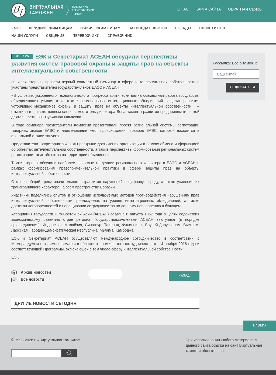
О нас (183, 9)
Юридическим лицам (50, 28)
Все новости (32, 279)
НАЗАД (184, 275)
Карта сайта (208, 9)
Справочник (120, 36)
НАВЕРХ (259, 325)
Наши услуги (24, 36)
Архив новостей (36, 272)
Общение (55, 36)
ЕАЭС (16, 28)
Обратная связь (245, 9)
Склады (183, 28)
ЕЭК (15, 257)
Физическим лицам (100, 28)
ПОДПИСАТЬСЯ (242, 87)
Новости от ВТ (213, 28)
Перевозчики (86, 36)
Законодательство (148, 28)
